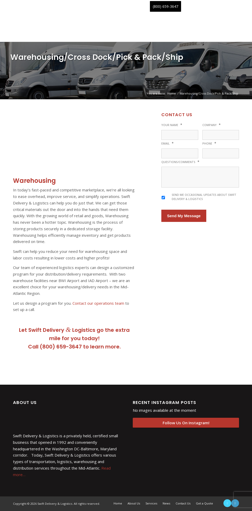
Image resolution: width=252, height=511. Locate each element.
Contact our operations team (98, 303)
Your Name (171, 125)
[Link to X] (227, 503)
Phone (209, 143)
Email (167, 143)
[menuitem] (21, 6)
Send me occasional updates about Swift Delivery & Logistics (204, 197)
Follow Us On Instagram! (186, 422)
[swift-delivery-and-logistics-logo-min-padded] (52, 27)
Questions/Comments (180, 162)
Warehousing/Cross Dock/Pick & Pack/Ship (96, 57)
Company (211, 125)
